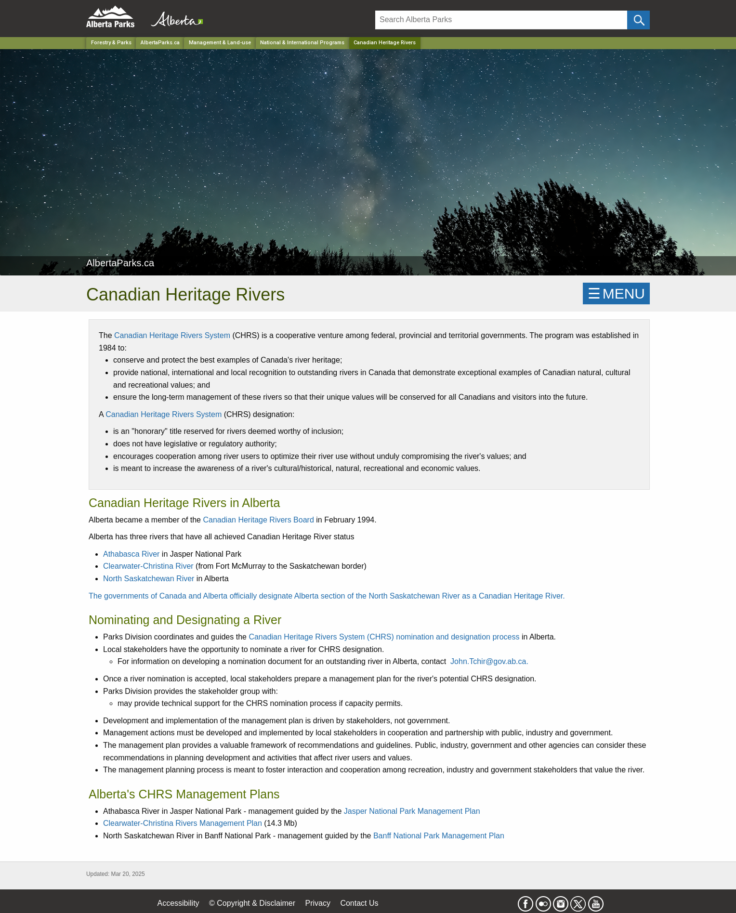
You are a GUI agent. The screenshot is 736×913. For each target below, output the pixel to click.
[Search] (501, 20)
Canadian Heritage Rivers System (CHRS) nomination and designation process (384, 637)
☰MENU (616, 293)
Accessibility (178, 903)
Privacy (317, 903)
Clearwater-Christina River (148, 566)
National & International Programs (302, 42)
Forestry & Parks (111, 42)
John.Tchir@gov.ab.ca (488, 661)
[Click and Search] (638, 20)
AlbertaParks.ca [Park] (160, 42)
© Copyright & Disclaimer (252, 903)
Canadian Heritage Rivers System (172, 335)
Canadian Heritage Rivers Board (258, 520)
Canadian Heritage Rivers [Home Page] (385, 42)
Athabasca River (131, 554)
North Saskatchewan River (148, 578)
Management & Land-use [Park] (220, 42)
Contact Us (359, 903)
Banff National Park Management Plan (438, 836)
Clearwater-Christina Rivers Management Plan (182, 823)
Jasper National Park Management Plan (412, 811)
